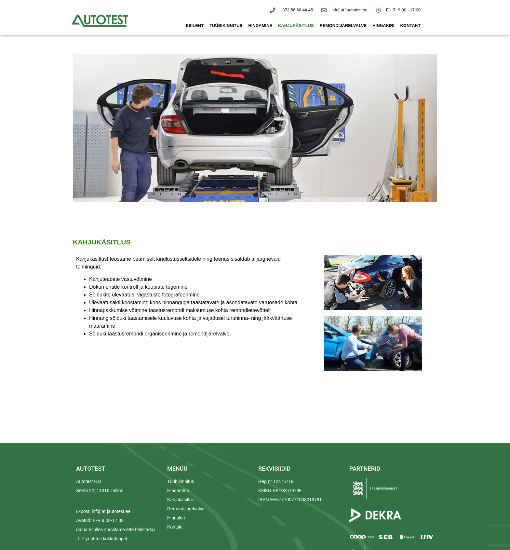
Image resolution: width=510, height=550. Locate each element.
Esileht (195, 25)
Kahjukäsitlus (296, 25)
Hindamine (260, 25)
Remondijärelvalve (343, 25)
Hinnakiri (383, 25)
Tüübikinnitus (225, 25)
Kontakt (410, 25)
